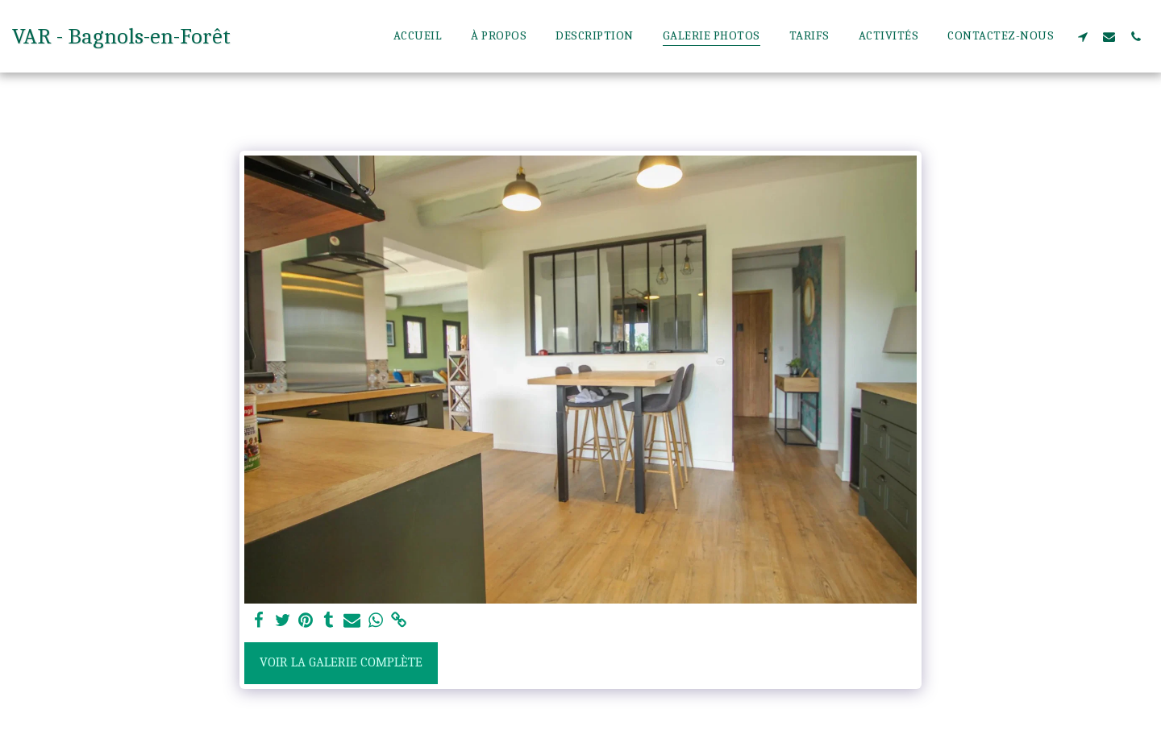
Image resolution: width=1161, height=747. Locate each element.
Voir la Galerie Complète (341, 662)
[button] (1082, 36)
